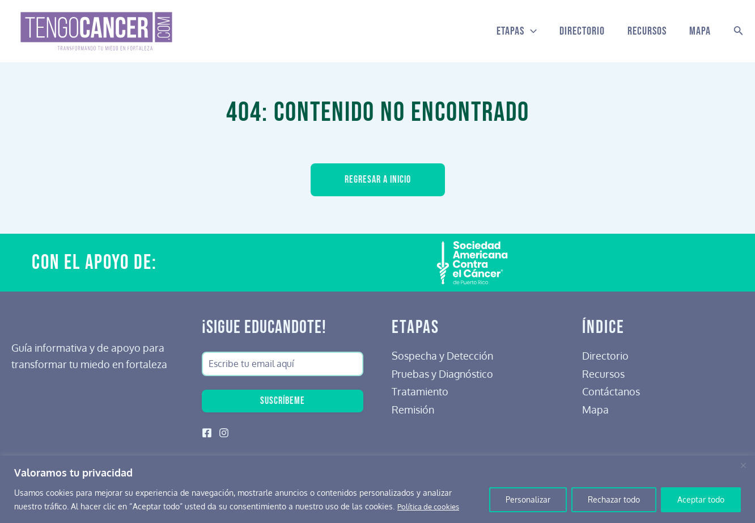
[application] (530, 31)
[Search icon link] (738, 31)
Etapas (517, 31)
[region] (377, 489)
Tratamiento (420, 389)
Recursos (647, 31)
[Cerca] (743, 465)
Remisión (413, 407)
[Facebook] (207, 433)
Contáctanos (611, 389)
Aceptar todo (700, 499)
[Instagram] (224, 433)
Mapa (700, 31)
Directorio (582, 31)
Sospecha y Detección (442, 353)
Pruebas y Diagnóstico (442, 371)
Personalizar (528, 499)
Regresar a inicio (377, 180)
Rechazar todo (614, 499)
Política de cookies (431, 506)
